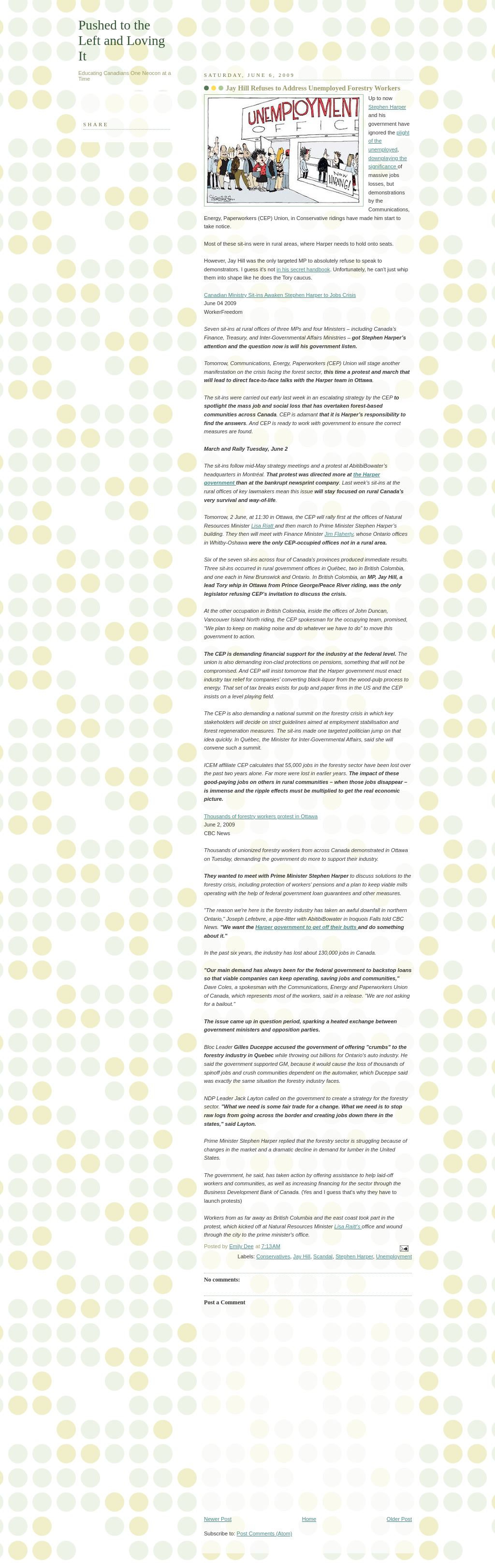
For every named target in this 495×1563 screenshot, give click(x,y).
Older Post (399, 1519)
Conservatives (273, 1256)
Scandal (323, 1256)
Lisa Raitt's (348, 1226)
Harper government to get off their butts (306, 927)
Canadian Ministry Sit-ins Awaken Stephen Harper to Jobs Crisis (280, 295)
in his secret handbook (303, 269)
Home (309, 1519)
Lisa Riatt (263, 526)
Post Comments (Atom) (264, 1533)
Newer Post (218, 1519)
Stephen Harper (387, 107)
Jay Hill (301, 1256)
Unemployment (394, 1256)
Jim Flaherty (338, 534)
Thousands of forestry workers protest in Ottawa (261, 816)
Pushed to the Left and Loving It (121, 40)
